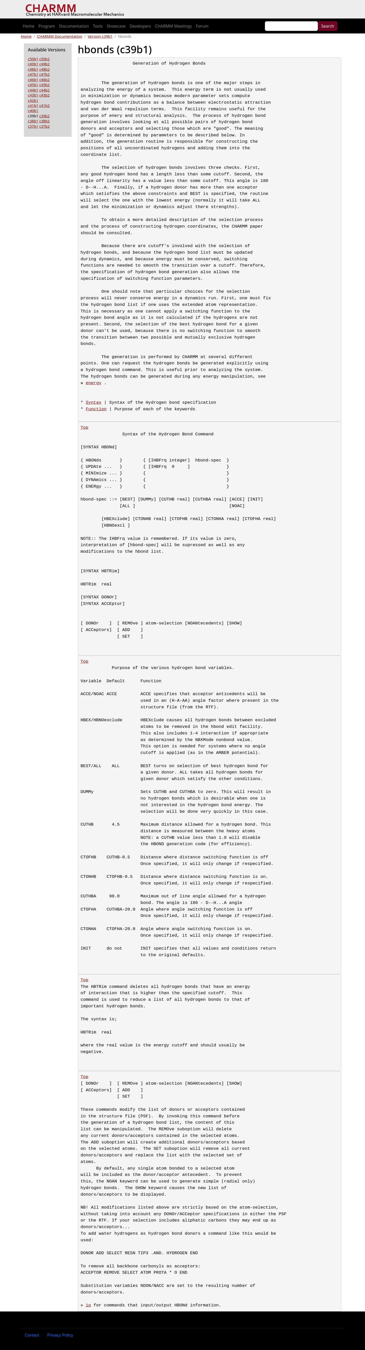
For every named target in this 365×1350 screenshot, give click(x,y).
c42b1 (33, 100)
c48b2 (44, 69)
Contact (32, 1335)
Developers (140, 26)
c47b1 (33, 74)
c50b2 (44, 58)
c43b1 (33, 95)
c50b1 (33, 58)
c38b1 (33, 120)
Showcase (116, 26)
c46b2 (44, 79)
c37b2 (44, 126)
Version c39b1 (100, 36)
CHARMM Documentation (59, 36)
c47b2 (44, 74)
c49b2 (44, 63)
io (88, 1305)
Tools (98, 26)
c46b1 (33, 79)
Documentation (74, 26)
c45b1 (33, 84)
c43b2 (44, 95)
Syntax (93, 402)
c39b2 (44, 115)
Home (28, 26)
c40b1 (33, 110)
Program (47, 26)
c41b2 (44, 105)
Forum (202, 26)
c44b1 (33, 90)
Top (84, 427)
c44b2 (44, 90)
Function (96, 409)
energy (93, 383)
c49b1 (33, 63)
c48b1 (33, 69)
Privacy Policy (60, 1335)
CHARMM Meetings (173, 26)
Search (327, 26)
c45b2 (44, 84)
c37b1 (33, 126)
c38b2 (44, 120)
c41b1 (33, 105)
